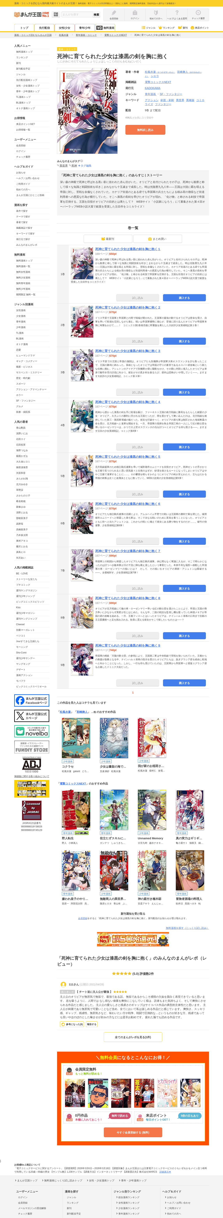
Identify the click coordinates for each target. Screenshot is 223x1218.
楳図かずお (22, 456)
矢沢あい (21, 557)
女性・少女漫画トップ (28, 85)
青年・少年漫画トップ (28, 91)
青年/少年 (85, 27)
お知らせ (21, 172)
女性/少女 (65, 27)
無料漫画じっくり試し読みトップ (61, 1180)
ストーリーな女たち (26, 579)
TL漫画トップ (23, 97)
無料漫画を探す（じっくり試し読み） (187, 928)
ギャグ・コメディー (26, 361)
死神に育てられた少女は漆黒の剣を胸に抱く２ (128, 307)
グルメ (19, 406)
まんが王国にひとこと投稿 (30, 195)
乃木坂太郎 (22, 535)
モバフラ (21, 681)
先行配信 (44, 27)
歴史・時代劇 (23, 378)
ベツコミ (21, 635)
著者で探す (22, 222)
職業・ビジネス (24, 366)
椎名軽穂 (21, 501)
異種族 (190, 100)
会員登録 (21, 145)
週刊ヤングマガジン (26, 590)
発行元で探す (23, 239)
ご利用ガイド (23, 184)
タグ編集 (86, 165)
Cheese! (20, 624)
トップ (24, 27)
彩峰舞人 (82, 711)
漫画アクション (24, 675)
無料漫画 (105, 27)
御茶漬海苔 (22, 467)
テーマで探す (23, 216)
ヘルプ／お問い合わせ (28, 178)
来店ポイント (199, 27)
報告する (91, 1024)
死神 (74, 165)
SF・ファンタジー (25, 400)
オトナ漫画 (22, 344)
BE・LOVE (22, 573)
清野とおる (22, 512)
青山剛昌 (21, 427)
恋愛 (18, 350)
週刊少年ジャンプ (25, 596)
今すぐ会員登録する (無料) (133, 1132)
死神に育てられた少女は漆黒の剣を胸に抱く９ (128, 645)
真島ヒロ (21, 552)
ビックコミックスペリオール (31, 686)
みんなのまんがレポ (26, 245)
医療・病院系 (23, 412)
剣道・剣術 (167, 100)
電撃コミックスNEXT (73, 783)
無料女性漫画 (23, 272)
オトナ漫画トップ (25, 108)
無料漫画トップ (24, 51)
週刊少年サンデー (25, 658)
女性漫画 (21, 310)
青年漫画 (21, 321)
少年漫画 (21, 327)
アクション (152, 100)
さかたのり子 (23, 495)
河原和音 (21, 473)
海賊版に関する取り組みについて (31, 776)
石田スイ (21, 439)
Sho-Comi (21, 652)
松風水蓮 (160, 71)
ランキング (166, 27)
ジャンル (148, 27)
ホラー (19, 395)
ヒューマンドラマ (25, 355)
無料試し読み (145, 130)
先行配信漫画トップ (26, 80)
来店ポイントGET (25, 124)
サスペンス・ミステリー (29, 372)
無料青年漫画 (23, 283)
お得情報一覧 (23, 129)
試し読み (137, 297)
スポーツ (21, 383)
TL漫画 (20, 333)
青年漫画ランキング (127, 1213)
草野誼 (19, 490)
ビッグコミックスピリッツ (30, 601)
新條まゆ (21, 507)
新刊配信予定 (23, 68)
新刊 (182, 27)
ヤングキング (23, 664)
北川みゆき (22, 484)
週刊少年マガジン (25, 613)
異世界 (180, 100)
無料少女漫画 (23, 277)
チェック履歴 (23, 156)
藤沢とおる (22, 546)
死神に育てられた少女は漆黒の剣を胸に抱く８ (128, 598)
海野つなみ (22, 450)
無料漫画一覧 (23, 266)
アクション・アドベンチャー (31, 389)
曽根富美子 (22, 518)
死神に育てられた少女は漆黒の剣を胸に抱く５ (128, 456)
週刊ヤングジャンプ (26, 618)
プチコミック (23, 584)
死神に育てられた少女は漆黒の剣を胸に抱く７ (128, 551)
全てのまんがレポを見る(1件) (133, 1037)
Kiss (18, 607)
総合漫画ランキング (127, 1197)
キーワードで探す (25, 233)
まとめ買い (157, 239)
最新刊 (107, 239)
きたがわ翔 (22, 478)
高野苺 (19, 524)
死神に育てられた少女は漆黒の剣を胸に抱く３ (128, 351)
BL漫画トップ (23, 102)
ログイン (21, 151)
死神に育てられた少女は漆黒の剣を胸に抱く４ (128, 402)
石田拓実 (21, 444)
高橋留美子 (22, 529)
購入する (184, 297)
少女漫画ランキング (127, 1208)
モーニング (22, 647)
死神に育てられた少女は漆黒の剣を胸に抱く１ (128, 249)
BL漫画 (20, 338)
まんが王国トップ (25, 1180)
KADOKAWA (152, 88)
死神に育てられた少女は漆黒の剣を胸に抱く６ (128, 504)
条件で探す (22, 211)
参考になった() (74, 1024)
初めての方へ (23, 189)
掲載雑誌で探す (24, 228)
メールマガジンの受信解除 (32, 1208)
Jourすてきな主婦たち (27, 641)
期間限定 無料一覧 (25, 294)
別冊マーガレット (25, 630)
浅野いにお (22, 433)
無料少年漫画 (23, 289)
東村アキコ (22, 540)
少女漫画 (21, 316)
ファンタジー (163, 104)
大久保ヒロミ (23, 461)
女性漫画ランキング (127, 1202)
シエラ (155, 76)
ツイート (202, 49)
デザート (21, 669)
